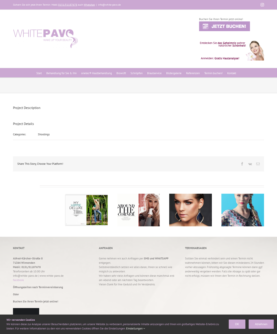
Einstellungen (135, 328)
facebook (18, 280)
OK (237, 324)
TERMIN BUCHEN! (26, 316)
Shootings (44, 134)
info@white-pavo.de (109, 4)
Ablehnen (261, 324)
